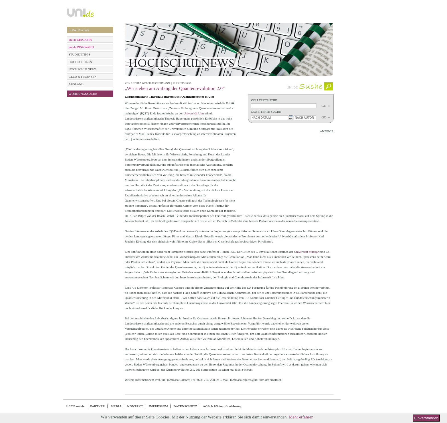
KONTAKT (135, 406)
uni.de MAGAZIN (80, 39)
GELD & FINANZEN (83, 76)
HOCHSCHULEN (80, 61)
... (290, 117)
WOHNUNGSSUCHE (83, 93)
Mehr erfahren (301, 417)
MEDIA (116, 406)
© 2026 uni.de (75, 406)
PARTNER (97, 406)
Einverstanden (426, 418)
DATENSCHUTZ (185, 406)
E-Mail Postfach (79, 30)
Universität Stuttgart (307, 251)
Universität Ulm (194, 113)
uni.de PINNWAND (81, 47)
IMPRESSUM (158, 406)
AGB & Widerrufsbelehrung (222, 406)
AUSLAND (76, 84)
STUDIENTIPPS (79, 54)
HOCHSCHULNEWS (83, 69)
